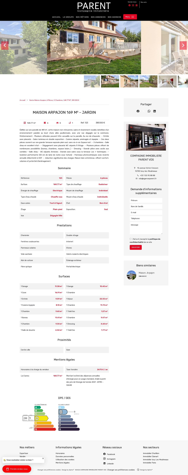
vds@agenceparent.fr (147, 178)
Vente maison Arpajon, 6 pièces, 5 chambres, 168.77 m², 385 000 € (54, 100)
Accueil (22, 100)
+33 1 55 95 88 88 (147, 175)
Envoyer (136, 247)
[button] (16, 469)
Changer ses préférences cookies (49, 470)
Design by (146, 470)
